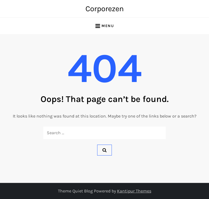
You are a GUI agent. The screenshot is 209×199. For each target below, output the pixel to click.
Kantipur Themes (134, 191)
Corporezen (104, 8)
